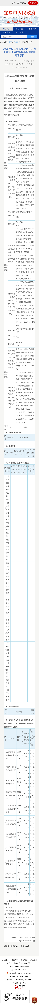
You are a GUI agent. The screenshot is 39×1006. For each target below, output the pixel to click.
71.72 (28, 876)
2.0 (26, 768)
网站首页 (6, 29)
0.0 (25, 755)
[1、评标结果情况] (19, 121)
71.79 (28, 889)
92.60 (34, 889)
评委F (24, 469)
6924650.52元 (19, 136)
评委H (29, 469)
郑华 (18, 337)
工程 (9, 427)
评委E (21, 469)
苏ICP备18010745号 (19, 970)
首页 (10, 42)
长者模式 (33, 3)
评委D (19, 469)
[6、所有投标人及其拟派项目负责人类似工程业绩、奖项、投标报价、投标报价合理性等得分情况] (19, 723)
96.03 (34, 782)
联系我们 (24, 960)
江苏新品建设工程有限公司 (7, 595)
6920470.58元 (19, 344)
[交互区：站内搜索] (19, 36)
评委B (14, 469)
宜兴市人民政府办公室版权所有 (18, 963)
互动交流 (19, 32)
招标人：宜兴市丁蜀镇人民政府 (23, 937)
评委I (31, 469)
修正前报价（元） (27, 452)
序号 (5, 437)
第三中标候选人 (6, 375)
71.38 (28, 795)
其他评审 (27, 738)
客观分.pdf (25, 946)
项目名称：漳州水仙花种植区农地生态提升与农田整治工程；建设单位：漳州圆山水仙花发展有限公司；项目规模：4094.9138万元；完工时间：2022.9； (25, 359)
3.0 (26, 755)
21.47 (30, 782)
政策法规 (32, 29)
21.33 (30, 809)
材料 (25, 427)
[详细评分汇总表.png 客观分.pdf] (19, 946)
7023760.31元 (19, 862)
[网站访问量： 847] (19, 983)
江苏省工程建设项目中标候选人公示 (20, 78)
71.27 (28, 835)
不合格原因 (24, 437)
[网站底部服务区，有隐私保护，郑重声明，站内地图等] (19, 981)
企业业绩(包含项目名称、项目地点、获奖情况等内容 (11, 152)
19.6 (30, 862)
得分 (34, 738)
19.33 (30, 755)
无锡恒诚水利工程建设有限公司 (7, 573)
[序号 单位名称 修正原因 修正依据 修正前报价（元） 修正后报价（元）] (19, 454)
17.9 (30, 822)
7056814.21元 (19, 889)
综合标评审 (32, 738)
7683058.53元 (19, 822)
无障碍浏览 (21, 3)
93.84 (34, 809)
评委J (33, 469)
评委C (16, 469)
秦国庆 (19, 130)
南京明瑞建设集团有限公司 (7, 508)
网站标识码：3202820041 (19, 976)
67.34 (28, 822)
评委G (26, 469)
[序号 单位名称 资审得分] (19, 713)
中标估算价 (23, 738)
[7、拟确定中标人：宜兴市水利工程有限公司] (19, 902)
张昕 (18, 217)
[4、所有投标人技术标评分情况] (19, 462)
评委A (12, 469)
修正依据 (21, 452)
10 (5, 668)
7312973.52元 (19, 223)
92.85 (34, 768)
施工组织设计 (30, 738)
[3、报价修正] (19, 446)
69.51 (28, 809)
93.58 (34, 862)
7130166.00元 (19, 835)
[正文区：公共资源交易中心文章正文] (19, 499)
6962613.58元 (19, 876)
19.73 (30, 876)
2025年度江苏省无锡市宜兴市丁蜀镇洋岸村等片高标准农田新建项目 (19, 52)
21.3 (30, 849)
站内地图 (33, 960)
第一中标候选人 (6, 166)
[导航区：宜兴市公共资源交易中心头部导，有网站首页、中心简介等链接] (19, 33)
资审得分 (32, 711)
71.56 (28, 782)
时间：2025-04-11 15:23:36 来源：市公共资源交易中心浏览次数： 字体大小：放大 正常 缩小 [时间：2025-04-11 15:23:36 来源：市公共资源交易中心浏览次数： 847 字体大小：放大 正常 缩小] (19, 64)
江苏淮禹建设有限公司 (24, 212)
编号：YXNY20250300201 (19, 88)
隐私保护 (5, 960)
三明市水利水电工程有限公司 (25, 330)
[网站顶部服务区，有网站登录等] (19, 3)
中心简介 (19, 29)
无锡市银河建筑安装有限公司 (7, 550)
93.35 (34, 795)
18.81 (30, 889)
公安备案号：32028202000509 (19, 973)
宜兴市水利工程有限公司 (25, 125)
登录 (13, 3)
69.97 (28, 849)
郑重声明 (14, 960)
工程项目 (17, 42)
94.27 (34, 849)
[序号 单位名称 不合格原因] (19, 439)
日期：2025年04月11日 (26, 941)
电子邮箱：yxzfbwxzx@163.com (19, 980)
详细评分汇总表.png (11, 946)
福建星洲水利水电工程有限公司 (7, 690)
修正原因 (16, 452)
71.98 (28, 862)
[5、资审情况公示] (19, 706)
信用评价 (25, 738)
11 (5, 689)
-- (22, 755)
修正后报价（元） (32, 452)
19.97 (30, 795)
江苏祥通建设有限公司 (7, 649)
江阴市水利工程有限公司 (7, 668)
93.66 (34, 835)
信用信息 (6, 32)
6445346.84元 (19, 809)
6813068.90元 (19, 768)
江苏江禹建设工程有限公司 (7, 615)
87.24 (34, 822)
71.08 (28, 768)
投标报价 (11, 137)
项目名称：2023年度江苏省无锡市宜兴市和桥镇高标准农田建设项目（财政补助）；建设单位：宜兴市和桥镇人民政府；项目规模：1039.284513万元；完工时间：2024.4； (25, 152)
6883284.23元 (19, 795)
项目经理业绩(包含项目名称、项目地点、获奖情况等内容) (11, 187)
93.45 (34, 876)
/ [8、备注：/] (9, 907)
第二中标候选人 (6, 268)
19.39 (30, 835)
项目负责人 (11, 130)
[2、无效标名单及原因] (19, 432)
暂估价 (6, 427)
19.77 (30, 768)
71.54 (28, 755)
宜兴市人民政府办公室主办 (20, 966)
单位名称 (11, 125)
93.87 (34, 755)
